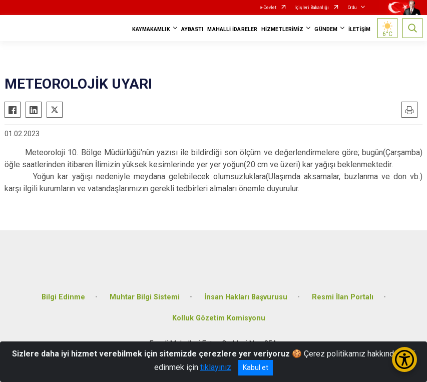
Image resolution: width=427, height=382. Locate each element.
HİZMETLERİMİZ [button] (282, 29)
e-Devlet (268, 7)
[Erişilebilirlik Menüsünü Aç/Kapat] (404, 359)
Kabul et (255, 367)
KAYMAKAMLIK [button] (151, 29)
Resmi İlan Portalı (342, 297)
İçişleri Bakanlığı (312, 7)
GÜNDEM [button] (325, 29)
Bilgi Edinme (63, 297)
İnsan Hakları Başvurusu (245, 297)
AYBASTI (192, 29)
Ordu (352, 7)
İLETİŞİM (359, 29)
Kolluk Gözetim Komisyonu (218, 318)
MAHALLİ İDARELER (232, 29)
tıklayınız (215, 367)
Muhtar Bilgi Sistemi (145, 297)
